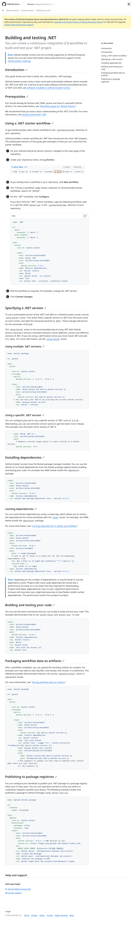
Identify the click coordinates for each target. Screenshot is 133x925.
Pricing (50, 915)
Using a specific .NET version (24, 415)
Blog (72, 915)
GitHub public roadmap (19, 61)
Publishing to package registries (31, 776)
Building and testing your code (30, 605)
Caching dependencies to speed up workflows (54, 526)
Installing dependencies (25, 457)
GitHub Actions (12, 10)
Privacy (34, 915)
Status (42, 915)
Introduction (16, 70)
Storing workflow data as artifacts (48, 682)
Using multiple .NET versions (24, 346)
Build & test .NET (43, 10)
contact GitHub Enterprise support (19, 25)
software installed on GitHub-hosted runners (48, 87)
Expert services (61, 915)
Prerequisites (16, 96)
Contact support (13, 893)
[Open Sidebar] (3, 10)
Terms (26, 915)
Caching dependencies (21, 509)
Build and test (28, 10)
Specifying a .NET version (25, 308)
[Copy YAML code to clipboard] (85, 216)
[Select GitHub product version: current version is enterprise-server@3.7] (41, 4)
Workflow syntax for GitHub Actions (57, 106)
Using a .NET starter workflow (29, 123)
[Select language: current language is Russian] (129, 4)
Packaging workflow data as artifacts (34, 661)
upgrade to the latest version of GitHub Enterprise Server (78, 22)
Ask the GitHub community (18, 889)
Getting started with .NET (34, 114)
